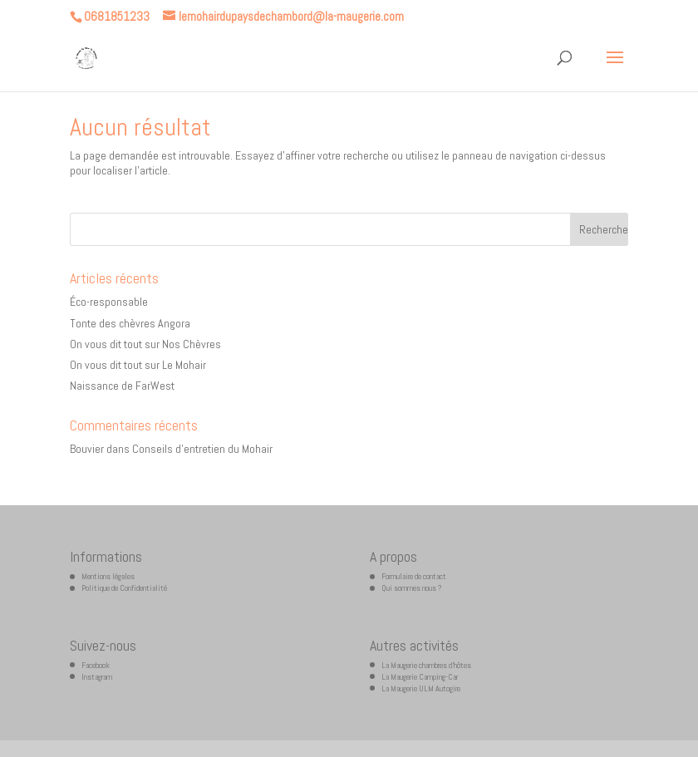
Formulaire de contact (413, 576)
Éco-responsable (109, 301)
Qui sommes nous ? (411, 587)
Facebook (95, 665)
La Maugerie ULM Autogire (420, 688)
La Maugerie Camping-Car (419, 676)
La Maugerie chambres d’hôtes (426, 665)
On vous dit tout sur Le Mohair (138, 364)
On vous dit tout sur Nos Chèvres (145, 344)
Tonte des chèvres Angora (130, 323)
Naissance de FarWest (122, 385)
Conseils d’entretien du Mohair (202, 448)
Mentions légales (108, 576)
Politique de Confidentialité (124, 587)
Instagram (96, 676)
